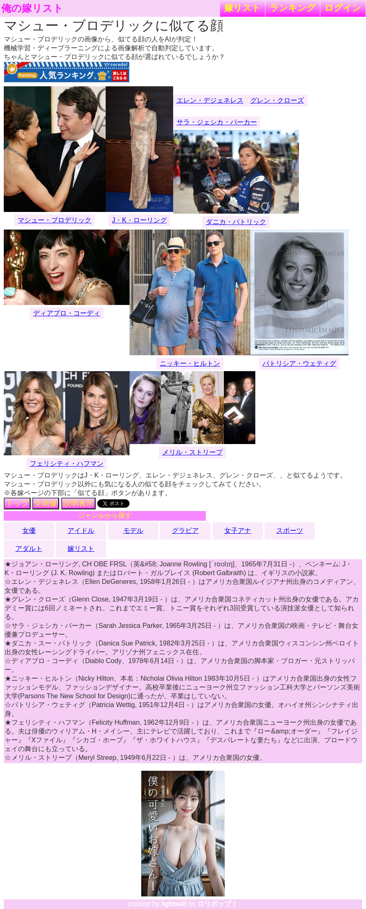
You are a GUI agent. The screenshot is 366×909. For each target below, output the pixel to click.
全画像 (45, 503)
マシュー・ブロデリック (54, 220)
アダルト (29, 548)
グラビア (185, 530)
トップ (17, 503)
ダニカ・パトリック (236, 221)
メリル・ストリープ (192, 452)
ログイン (342, 8)
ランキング (293, 8)
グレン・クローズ (277, 100)
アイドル (80, 530)
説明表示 (78, 503)
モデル (133, 530)
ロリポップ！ (217, 903)
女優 (29, 530)
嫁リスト (242, 8)
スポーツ (289, 530)
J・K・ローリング (139, 220)
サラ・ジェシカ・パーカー (217, 122)
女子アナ (237, 530)
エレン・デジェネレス (210, 100)
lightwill (173, 903)
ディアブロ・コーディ (66, 313)
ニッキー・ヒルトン (190, 363)
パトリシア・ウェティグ (299, 363)
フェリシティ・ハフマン (67, 463)
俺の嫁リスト (32, 8)
